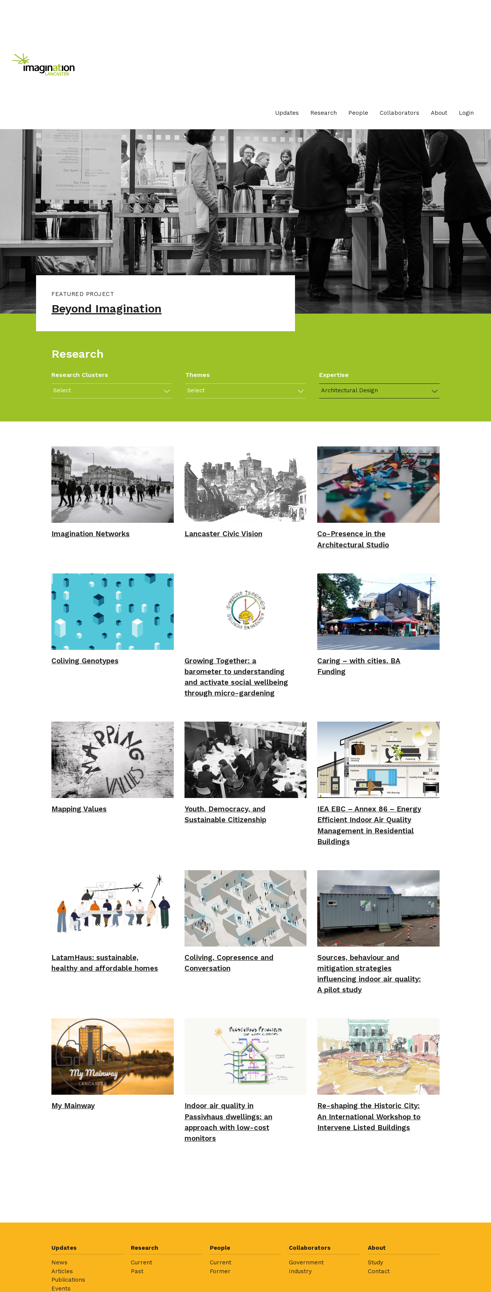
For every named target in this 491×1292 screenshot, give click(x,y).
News (59, 1262)
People (358, 112)
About (439, 112)
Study (375, 1262)
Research (323, 112)
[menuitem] (287, 113)
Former (220, 1271)
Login (466, 112)
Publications (68, 1279)
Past (137, 1271)
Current (141, 1262)
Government (306, 1262)
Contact (379, 1271)
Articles (62, 1271)
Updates (287, 112)
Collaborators (399, 112)
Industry (300, 1271)
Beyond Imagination (106, 308)
